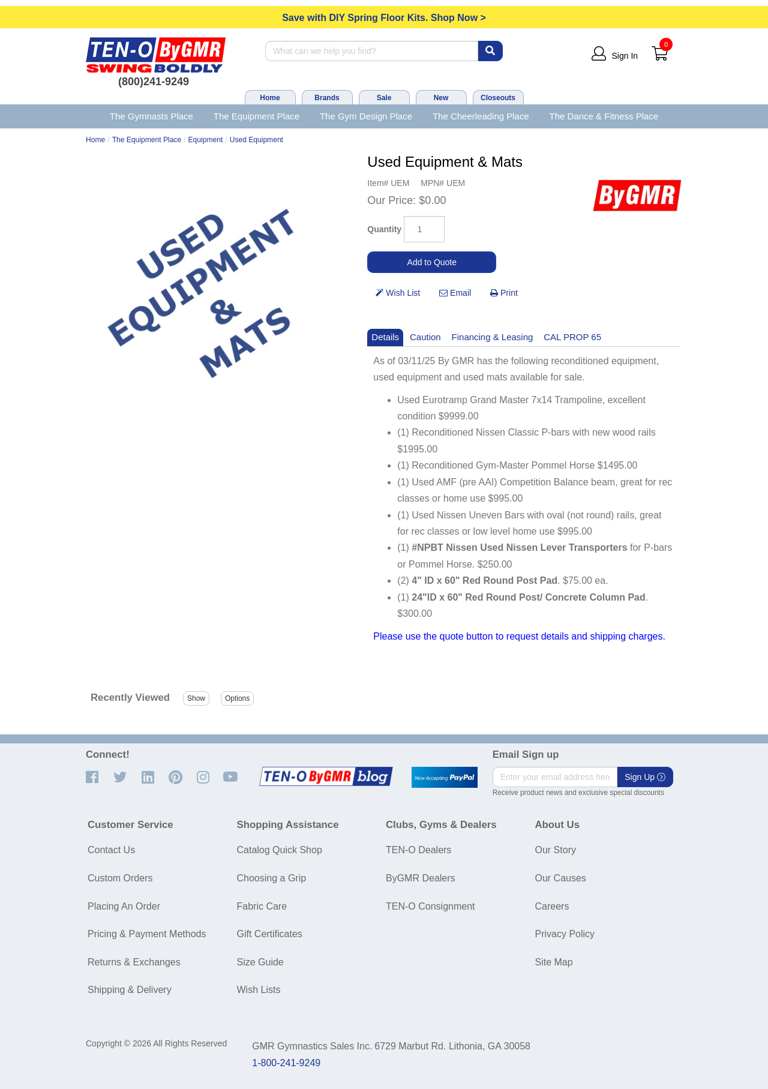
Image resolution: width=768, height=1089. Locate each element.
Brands (326, 98)
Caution (425, 337)
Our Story (555, 850)
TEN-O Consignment (430, 906)
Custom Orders (120, 878)
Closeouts (498, 98)
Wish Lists (259, 990)
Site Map (554, 962)
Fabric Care (262, 906)
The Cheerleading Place (481, 116)
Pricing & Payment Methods (147, 934)
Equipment (205, 140)
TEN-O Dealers (418, 850)
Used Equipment (256, 140)
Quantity (384, 229)
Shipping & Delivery (130, 990)
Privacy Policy (565, 934)
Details (385, 337)
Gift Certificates (269, 934)
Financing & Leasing (492, 337)
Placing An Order (124, 906)
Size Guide (260, 962)
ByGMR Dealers (420, 878)
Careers (552, 906)
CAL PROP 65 (572, 337)
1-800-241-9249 (286, 1063)
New (441, 98)
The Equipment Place (256, 116)
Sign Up (645, 777)
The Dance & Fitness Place (604, 116)
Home (270, 98)
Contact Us (111, 850)
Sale (384, 98)
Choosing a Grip (272, 878)
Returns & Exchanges (134, 962)
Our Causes (560, 878)
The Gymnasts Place (151, 116)
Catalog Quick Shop (279, 850)
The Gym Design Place (366, 116)
